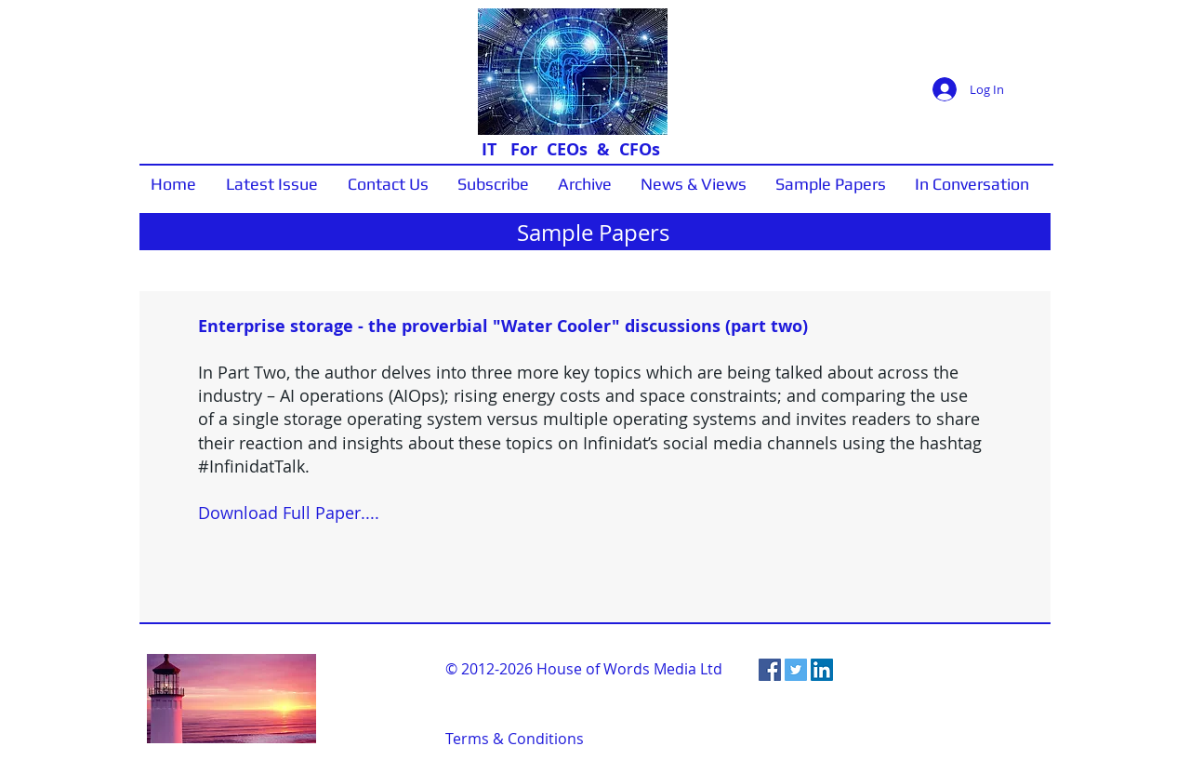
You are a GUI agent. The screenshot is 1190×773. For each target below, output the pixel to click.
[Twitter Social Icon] (796, 670)
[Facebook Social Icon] (770, 670)
